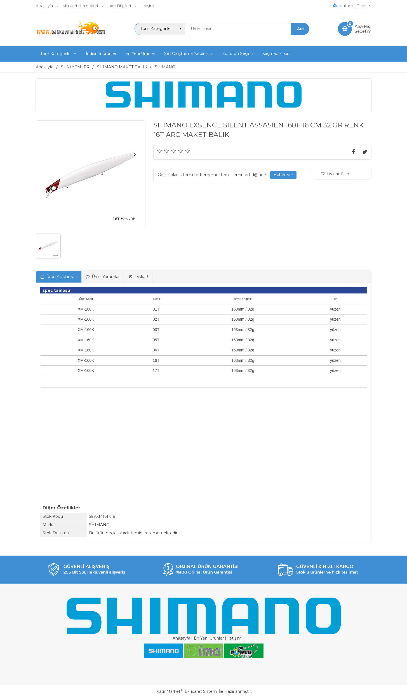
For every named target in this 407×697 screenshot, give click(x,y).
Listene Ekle (335, 173)
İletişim (234, 638)
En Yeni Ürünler (209, 638)
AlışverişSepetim (363, 29)
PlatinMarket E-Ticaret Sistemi (186, 691)
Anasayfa (181, 638)
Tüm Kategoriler (56, 53)
